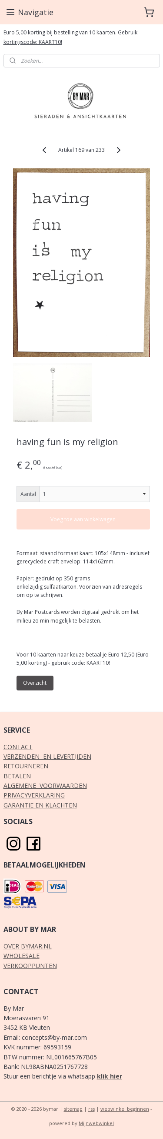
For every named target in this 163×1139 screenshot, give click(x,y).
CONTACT (18, 747)
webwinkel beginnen (124, 1109)
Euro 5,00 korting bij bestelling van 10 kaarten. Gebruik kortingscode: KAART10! (70, 37)
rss (91, 1109)
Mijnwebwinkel (96, 1123)
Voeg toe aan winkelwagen (83, 519)
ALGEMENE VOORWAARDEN (45, 785)
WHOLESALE (21, 955)
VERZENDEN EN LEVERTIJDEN (47, 756)
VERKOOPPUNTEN (30, 965)
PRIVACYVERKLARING (34, 795)
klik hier (109, 1076)
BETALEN (17, 776)
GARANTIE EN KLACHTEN (40, 805)
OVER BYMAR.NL (27, 946)
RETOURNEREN (25, 766)
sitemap (73, 1109)
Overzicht (35, 683)
